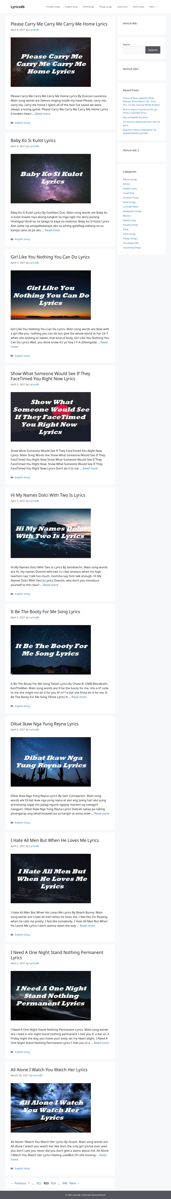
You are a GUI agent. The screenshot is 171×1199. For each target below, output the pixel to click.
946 (65, 1183)
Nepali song (129, 220)
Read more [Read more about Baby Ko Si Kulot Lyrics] (52, 230)
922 (39, 1183)
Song (125, 229)
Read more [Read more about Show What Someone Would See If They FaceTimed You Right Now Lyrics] (90, 468)
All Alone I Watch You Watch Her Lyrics (49, 1069)
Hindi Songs (88, 6)
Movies (126, 215)
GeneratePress (99, 1195)
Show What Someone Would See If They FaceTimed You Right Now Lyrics (50, 376)
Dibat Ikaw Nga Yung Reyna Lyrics (45, 724)
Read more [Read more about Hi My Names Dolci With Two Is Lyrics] (50, 585)
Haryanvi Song (130, 197)
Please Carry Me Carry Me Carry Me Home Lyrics (59, 24)
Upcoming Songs (132, 247)
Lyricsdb (18, 6)
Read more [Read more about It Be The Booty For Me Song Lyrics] (79, 697)
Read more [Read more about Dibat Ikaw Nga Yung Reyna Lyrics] (101, 813)
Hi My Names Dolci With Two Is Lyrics (48, 495)
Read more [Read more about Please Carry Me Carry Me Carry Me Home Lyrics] (42, 114)
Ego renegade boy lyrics (135, 117)
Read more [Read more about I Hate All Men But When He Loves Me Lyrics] (87, 926)
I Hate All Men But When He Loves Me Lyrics (55, 840)
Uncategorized (131, 242)
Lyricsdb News (130, 206)
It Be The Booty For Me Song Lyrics (45, 611)
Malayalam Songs (132, 211)
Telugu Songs (105, 6)
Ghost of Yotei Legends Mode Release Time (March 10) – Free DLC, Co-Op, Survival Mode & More (141, 101)
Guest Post (122, 6)
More (154, 7)
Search (126, 44)
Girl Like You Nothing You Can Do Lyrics (50, 257)
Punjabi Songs (53, 6)
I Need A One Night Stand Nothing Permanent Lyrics (57, 954)
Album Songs (130, 179)
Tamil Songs (138, 6)
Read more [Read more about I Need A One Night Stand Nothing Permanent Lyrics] (101, 1043)
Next (74, 1183)
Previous (18, 1183)
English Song (71, 6)
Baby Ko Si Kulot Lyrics (33, 140)
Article (126, 183)
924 (54, 1183)
